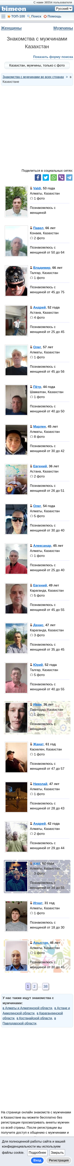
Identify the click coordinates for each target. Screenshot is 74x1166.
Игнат (37, 903)
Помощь (54, 16)
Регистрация (59, 1160)
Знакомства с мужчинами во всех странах (33, 77)
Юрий (38, 665)
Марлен (39, 426)
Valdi (37, 188)
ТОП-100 (18, 16)
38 (45, 986)
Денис (38, 625)
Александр (42, 546)
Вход (37, 1160)
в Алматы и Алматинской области (27, 1008)
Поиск (36, 16)
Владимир (41, 268)
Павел (38, 228)
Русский (62, 9)
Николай (40, 784)
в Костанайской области (34, 1018)
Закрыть (57, 1152)
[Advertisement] (37, 127)
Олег (37, 347)
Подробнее (37, 1152)
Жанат (38, 744)
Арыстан (40, 943)
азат (36, 863)
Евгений (40, 466)
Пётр (37, 387)
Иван (37, 704)
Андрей (39, 307)
